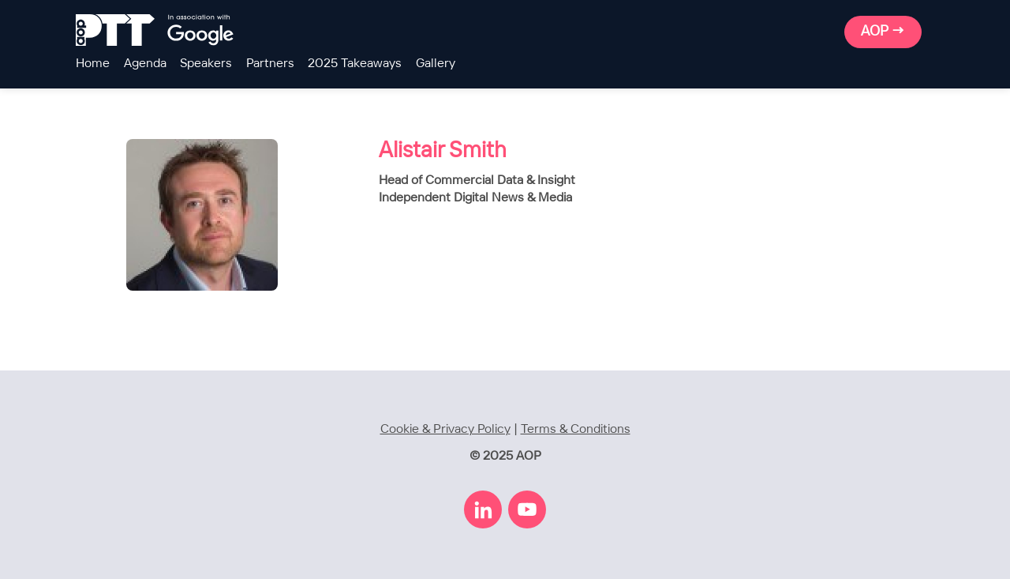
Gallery (435, 64)
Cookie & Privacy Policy (445, 429)
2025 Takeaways (355, 64)
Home (93, 64)
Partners (270, 64)
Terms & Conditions (575, 429)
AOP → (883, 31)
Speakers (206, 64)
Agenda (145, 64)
